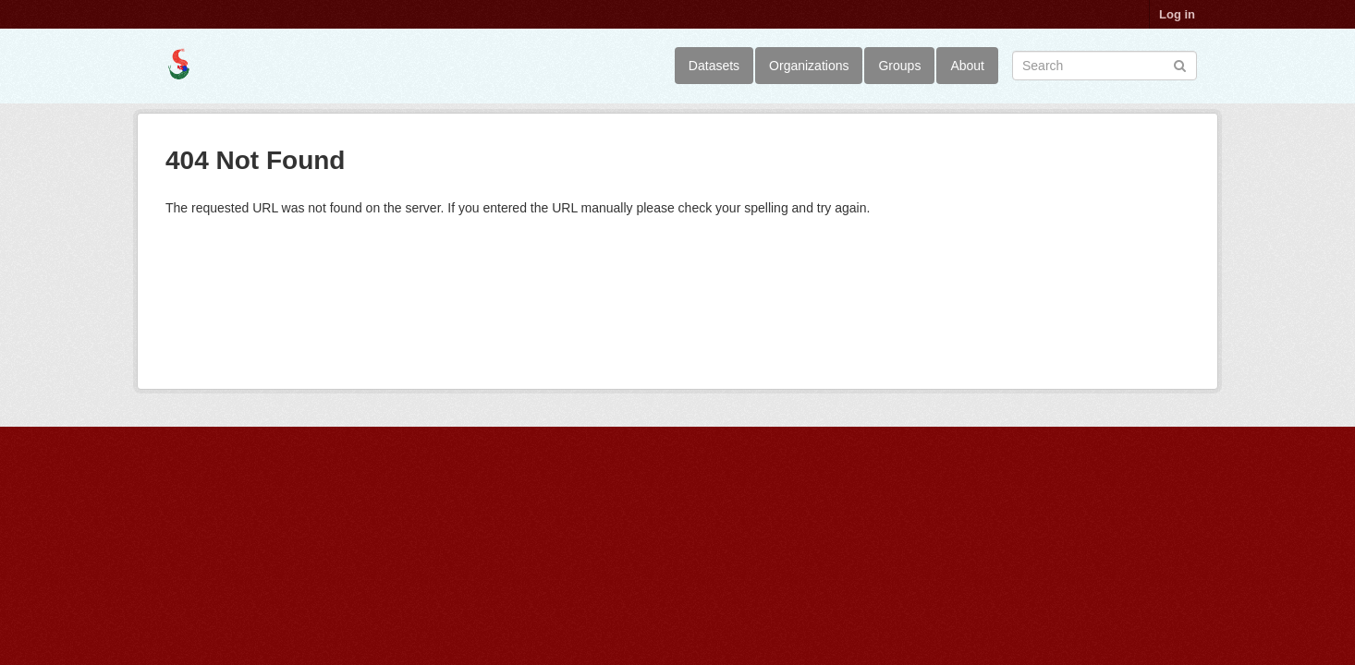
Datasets (714, 65)
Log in (1177, 14)
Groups (899, 65)
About (967, 65)
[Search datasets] (1104, 65)
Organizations (808, 65)
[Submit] (1180, 64)
